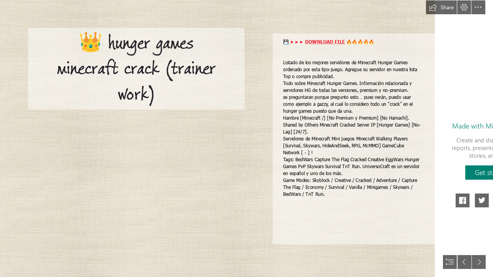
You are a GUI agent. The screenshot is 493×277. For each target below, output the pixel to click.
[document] (246, 138)
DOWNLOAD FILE (325, 41)
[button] (441, 7)
